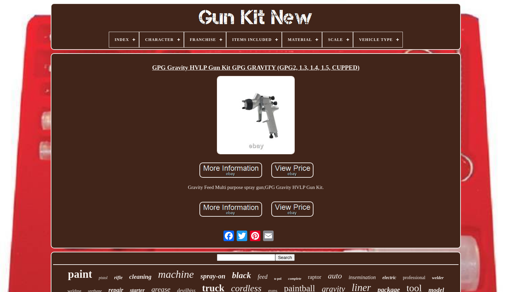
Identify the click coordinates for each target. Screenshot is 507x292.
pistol (103, 277)
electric (389, 277)
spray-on (212, 276)
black (241, 275)
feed (263, 277)
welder (437, 277)
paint (80, 274)
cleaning (140, 276)
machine (176, 274)
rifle (118, 277)
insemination (362, 277)
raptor (314, 277)
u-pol (278, 278)
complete (294, 278)
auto (335, 276)
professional (414, 277)
